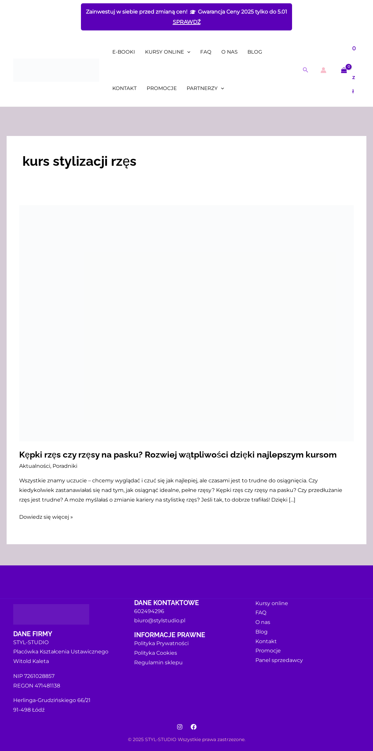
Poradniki (65, 466)
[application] (187, 51)
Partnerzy (205, 88)
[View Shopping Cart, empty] (349, 70)
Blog (254, 52)
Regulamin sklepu (158, 662)
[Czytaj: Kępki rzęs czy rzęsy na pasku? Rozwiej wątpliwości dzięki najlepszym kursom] (186, 323)
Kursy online (167, 51)
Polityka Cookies (155, 653)
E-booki (123, 52)
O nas (229, 52)
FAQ (205, 52)
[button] (306, 70)
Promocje (162, 88)
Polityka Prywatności (161, 643)
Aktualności (34, 466)
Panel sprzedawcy (279, 660)
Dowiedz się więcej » (46, 516)
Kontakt (124, 88)
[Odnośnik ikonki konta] (323, 70)
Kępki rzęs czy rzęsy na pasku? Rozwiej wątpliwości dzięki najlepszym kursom (177, 455)
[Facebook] (194, 727)
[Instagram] (180, 727)
